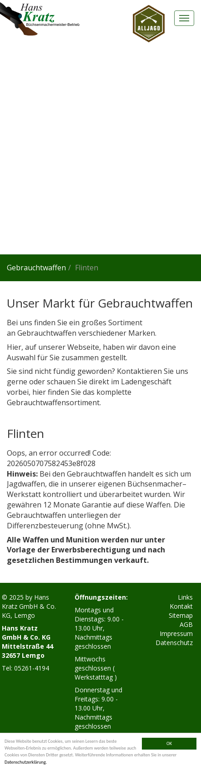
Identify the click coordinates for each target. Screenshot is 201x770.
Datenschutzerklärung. (26, 762)
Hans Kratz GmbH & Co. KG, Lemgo (29, 606)
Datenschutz (174, 642)
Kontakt (181, 606)
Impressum (176, 633)
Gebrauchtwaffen (36, 268)
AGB (186, 624)
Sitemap (181, 615)
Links (185, 597)
